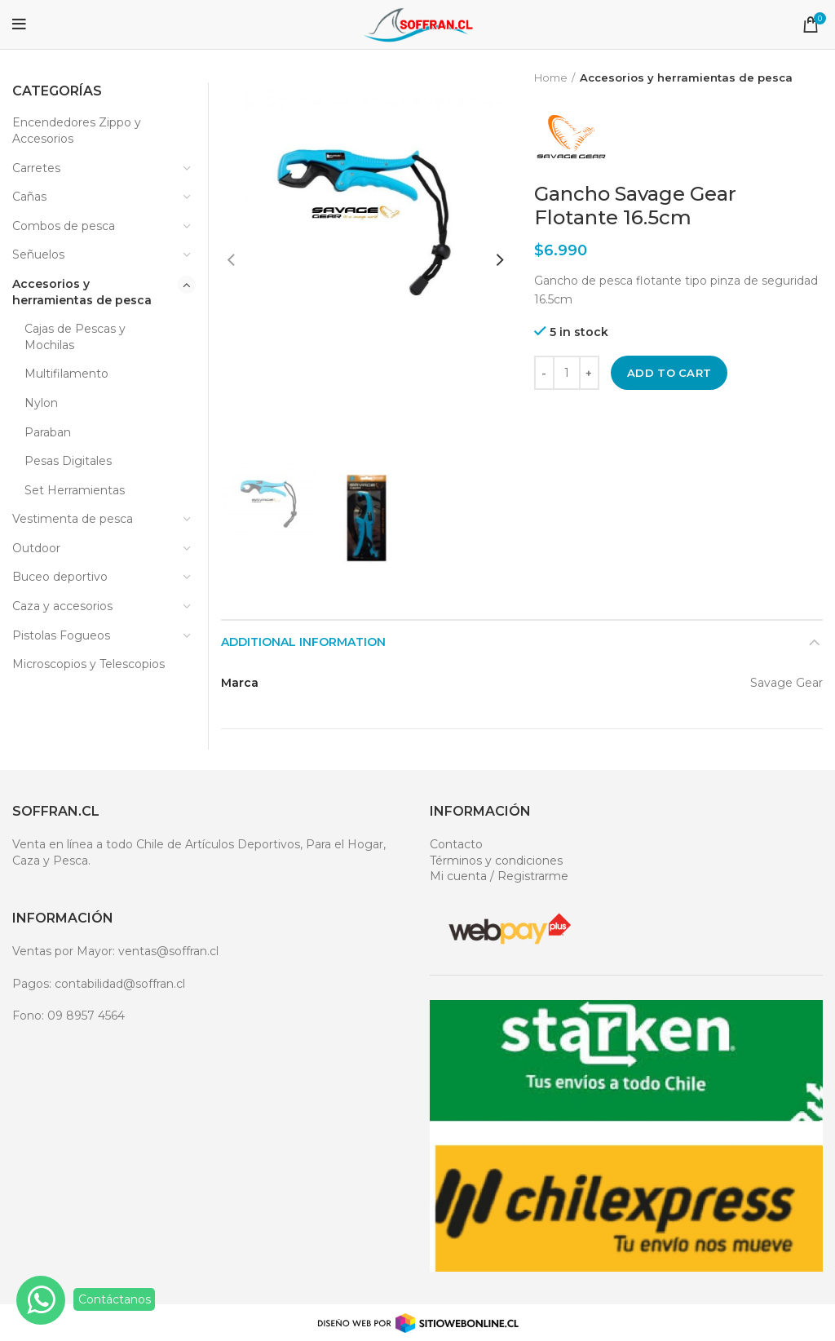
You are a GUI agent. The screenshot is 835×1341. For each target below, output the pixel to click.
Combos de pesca (63, 226)
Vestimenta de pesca (72, 518)
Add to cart (669, 372)
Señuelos (38, 254)
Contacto (456, 844)
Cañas (29, 196)
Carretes (36, 168)
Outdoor (36, 548)
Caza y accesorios (62, 606)
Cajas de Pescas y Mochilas (75, 336)
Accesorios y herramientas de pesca (686, 77)
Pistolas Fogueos (61, 635)
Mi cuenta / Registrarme (499, 876)
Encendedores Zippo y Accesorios (76, 130)
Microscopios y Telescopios (88, 664)
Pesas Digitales (68, 461)
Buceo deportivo (60, 576)
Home (551, 77)
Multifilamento (66, 373)
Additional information (303, 642)
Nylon (41, 403)
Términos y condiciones (496, 860)
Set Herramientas (74, 490)
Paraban (47, 432)
